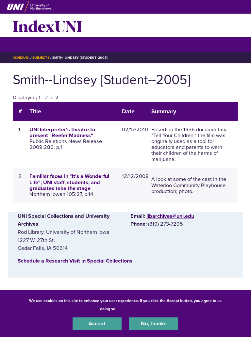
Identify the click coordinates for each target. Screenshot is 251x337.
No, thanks (154, 323)
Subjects (40, 58)
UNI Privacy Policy (134, 309)
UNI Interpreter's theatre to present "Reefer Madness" (62, 132)
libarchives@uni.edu (170, 216)
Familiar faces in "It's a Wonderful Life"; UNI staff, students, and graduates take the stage (69, 182)
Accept (97, 323)
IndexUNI (47, 25)
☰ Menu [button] (24, 44)
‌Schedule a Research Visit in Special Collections (75, 261)
